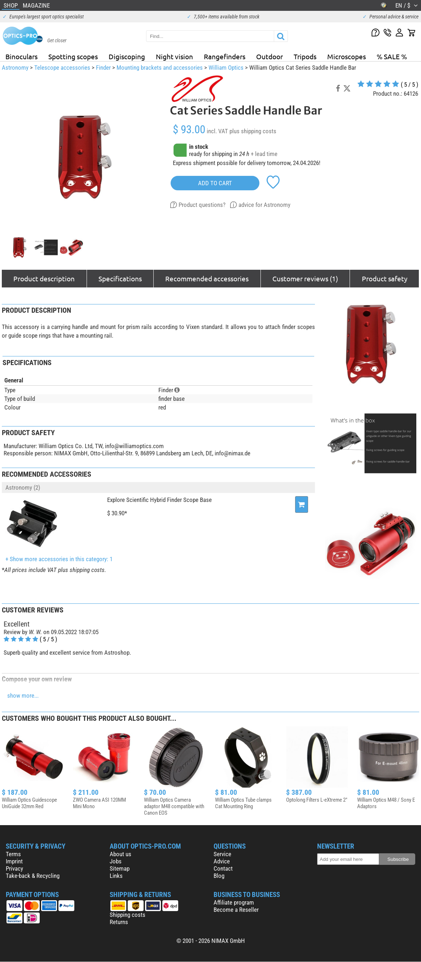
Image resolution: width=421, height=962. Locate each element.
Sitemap (120, 868)
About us (120, 854)
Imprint (14, 861)
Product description (44, 278)
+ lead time (264, 153)
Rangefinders (224, 56)
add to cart (215, 183)
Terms (13, 854)
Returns (119, 922)
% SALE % (392, 56)
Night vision (174, 56)
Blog (219, 875)
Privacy (14, 868)
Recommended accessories (207, 278)
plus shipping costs (252, 131)
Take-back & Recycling (33, 875)
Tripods (305, 56)
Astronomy (15, 67)
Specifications (120, 278)
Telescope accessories (62, 67)
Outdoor (269, 56)
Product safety (384, 278)
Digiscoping (127, 56)
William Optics (226, 67)
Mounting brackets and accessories (160, 67)
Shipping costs (127, 914)
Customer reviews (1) (305, 278)
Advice (222, 861)
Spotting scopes (73, 56)
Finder (103, 67)
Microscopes (346, 56)
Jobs (116, 861)
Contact (223, 868)
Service (222, 854)
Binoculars (21, 56)
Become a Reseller (236, 909)
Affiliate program (234, 902)
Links (116, 875)
